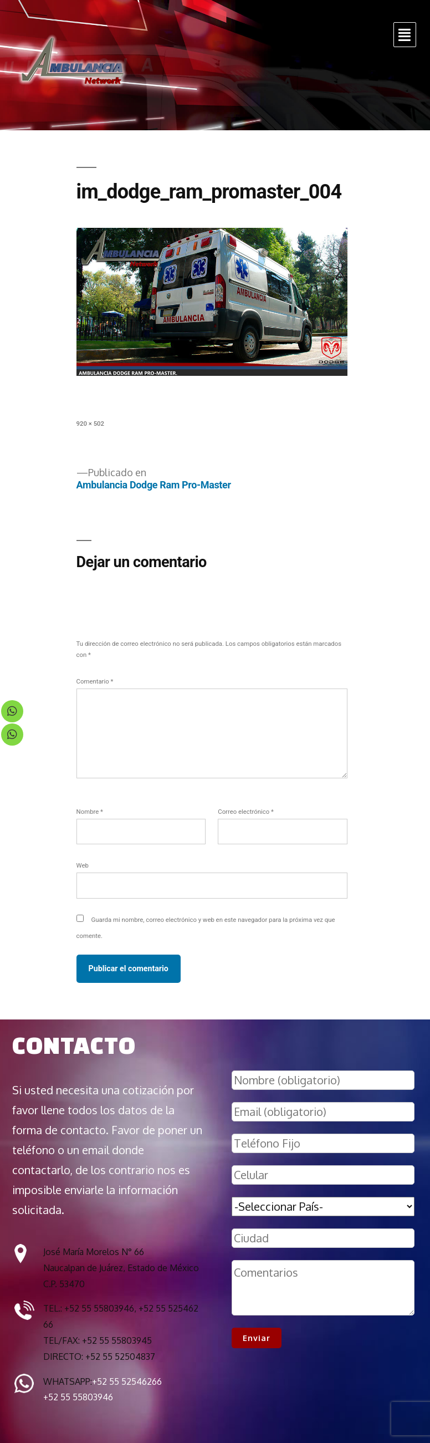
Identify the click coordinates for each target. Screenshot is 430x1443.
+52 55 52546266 (127, 1381)
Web (82, 865)
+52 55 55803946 (78, 1397)
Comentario (95, 681)
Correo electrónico (246, 811)
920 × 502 (90, 423)
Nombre (89, 811)
